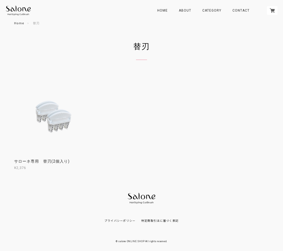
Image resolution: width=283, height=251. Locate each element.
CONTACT (241, 10)
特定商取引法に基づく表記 (160, 220)
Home (19, 23)
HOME (162, 10)
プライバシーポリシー (120, 220)
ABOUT (185, 10)
